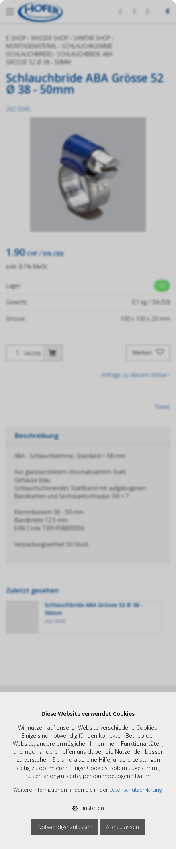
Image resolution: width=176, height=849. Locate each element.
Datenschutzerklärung (135, 789)
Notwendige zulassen (64, 827)
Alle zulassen (122, 827)
